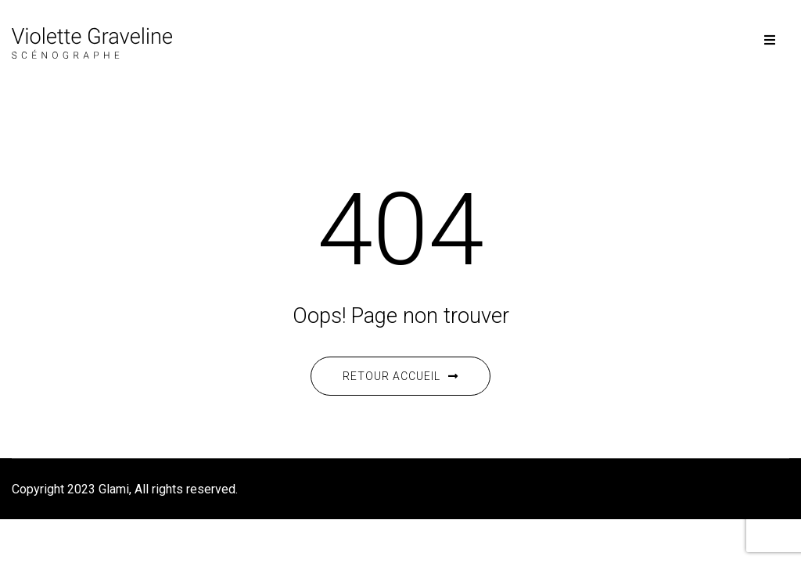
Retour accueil (400, 376)
